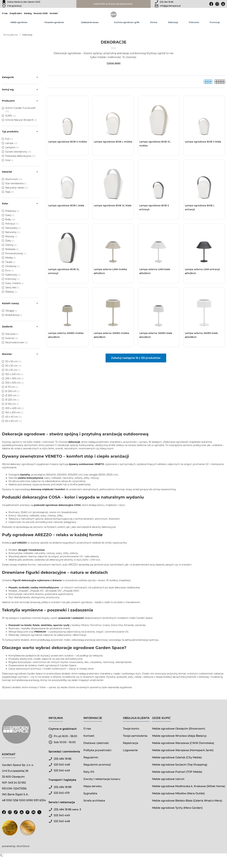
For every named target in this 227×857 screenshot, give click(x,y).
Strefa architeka (94, 800)
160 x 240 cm (14, 374)
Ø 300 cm (12, 395)
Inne (9, 160)
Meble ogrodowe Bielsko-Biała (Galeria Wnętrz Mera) (187, 800)
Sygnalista (90, 793)
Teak (9, 191)
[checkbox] (3, 108)
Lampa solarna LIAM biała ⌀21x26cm (154, 271)
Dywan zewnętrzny (18, 151)
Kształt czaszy (20, 303)
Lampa (11, 143)
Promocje (215, 22)
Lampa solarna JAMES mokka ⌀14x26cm (66, 335)
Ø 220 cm (12, 399)
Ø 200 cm (12, 391)
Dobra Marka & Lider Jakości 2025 (23, 2)
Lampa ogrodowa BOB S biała (203, 141)
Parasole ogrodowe (54, 22)
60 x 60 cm (13, 421)
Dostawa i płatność (96, 743)
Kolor (20, 203)
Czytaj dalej (113, 63)
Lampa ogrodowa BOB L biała (66, 205)
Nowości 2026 (41, 13)
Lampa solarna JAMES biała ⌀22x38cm (201, 335)
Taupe (10, 261)
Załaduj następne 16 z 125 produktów (136, 357)
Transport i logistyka (62, 779)
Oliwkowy (12, 266)
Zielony (11, 244)
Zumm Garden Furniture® (20, 108)
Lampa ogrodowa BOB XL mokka (154, 143)
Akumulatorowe (16, 342)
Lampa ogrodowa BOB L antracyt (199, 207)
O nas (5, 13)
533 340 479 (61, 793)
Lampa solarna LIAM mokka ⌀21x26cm (110, 271)
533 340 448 (62, 764)
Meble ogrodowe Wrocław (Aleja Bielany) (179, 735)
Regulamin (90, 757)
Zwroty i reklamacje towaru (101, 779)
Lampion (12, 147)
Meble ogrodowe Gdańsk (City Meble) (177, 757)
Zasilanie (20, 326)
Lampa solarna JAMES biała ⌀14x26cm (155, 335)
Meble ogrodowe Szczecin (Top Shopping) (179, 764)
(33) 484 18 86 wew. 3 (67, 809)
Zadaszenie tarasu (90, 22)
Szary (9, 215)
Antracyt (12, 223)
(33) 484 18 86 (166, 2)
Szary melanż (14, 283)
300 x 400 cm (14, 408)
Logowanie (130, 750)
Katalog (28, 13)
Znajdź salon (16, 13)
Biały (10, 219)
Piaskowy (12, 210)
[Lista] (220, 82)
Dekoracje (173, 22)
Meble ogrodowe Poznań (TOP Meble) (177, 771)
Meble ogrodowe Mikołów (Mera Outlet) (178, 793)
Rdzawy (11, 291)
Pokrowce (194, 22)
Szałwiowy (12, 274)
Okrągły (11, 310)
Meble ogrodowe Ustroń (168, 779)
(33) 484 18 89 (62, 787)
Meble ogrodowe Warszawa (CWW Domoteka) (183, 743)
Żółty (9, 240)
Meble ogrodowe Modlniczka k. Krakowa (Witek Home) (188, 786)
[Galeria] (208, 82)
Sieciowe (11, 333)
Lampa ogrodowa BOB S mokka (67, 141)
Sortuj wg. (20, 89)
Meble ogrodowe (18, 22)
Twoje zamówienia (135, 735)
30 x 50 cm (13, 361)
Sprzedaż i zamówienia (64, 751)
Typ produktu (20, 131)
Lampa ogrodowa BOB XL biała (112, 205)
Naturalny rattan (16, 187)
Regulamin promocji (97, 764)
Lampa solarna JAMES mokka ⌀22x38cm (111, 335)
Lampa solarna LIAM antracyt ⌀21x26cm (202, 271)
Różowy (11, 236)
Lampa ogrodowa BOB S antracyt (154, 207)
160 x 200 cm (14, 412)
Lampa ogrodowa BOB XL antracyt (63, 271)
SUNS (8, 115)
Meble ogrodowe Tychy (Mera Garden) (177, 807)
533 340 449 (62, 770)
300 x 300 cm (14, 382)
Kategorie (20, 77)
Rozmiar (20, 354)
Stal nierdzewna (15, 183)
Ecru (9, 270)
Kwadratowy (13, 314)
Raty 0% (88, 771)
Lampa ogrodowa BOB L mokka (113, 141)
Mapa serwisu (92, 786)
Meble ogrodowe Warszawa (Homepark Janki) (182, 750)
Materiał (20, 171)
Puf (9, 138)
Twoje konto (131, 728)
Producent (20, 100)
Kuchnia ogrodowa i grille (126, 22)
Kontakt (54, 13)
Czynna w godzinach (63, 728)
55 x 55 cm (12, 369)
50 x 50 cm (13, 365)
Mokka (10, 257)
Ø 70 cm (11, 386)
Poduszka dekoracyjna (20, 155)
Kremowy (12, 278)
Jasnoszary (13, 227)
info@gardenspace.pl (170, 6)
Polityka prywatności (97, 750)
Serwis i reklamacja (62, 802)
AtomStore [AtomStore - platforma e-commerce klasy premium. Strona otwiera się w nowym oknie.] (23, 846)
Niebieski (12, 249)
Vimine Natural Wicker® (19, 119)
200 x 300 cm (14, 378)
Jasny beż (12, 287)
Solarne (11, 338)
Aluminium (13, 179)
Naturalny (12, 232)
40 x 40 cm (13, 416)
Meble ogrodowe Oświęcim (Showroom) (178, 728)
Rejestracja (130, 743)
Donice (153, 22)
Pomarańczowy (15, 253)
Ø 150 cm (12, 403)
